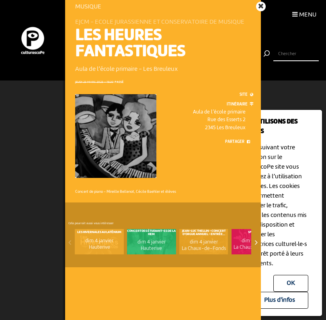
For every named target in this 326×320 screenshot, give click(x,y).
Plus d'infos (279, 300)
